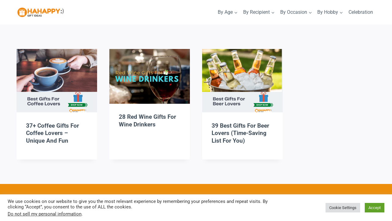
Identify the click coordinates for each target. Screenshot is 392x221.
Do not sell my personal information (44, 214)
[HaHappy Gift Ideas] (41, 12)
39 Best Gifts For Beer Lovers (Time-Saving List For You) (240, 133)
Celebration (361, 12)
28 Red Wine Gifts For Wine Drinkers (147, 120)
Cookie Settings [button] (342, 207)
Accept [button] (374, 207)
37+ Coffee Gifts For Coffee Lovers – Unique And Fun (52, 133)
